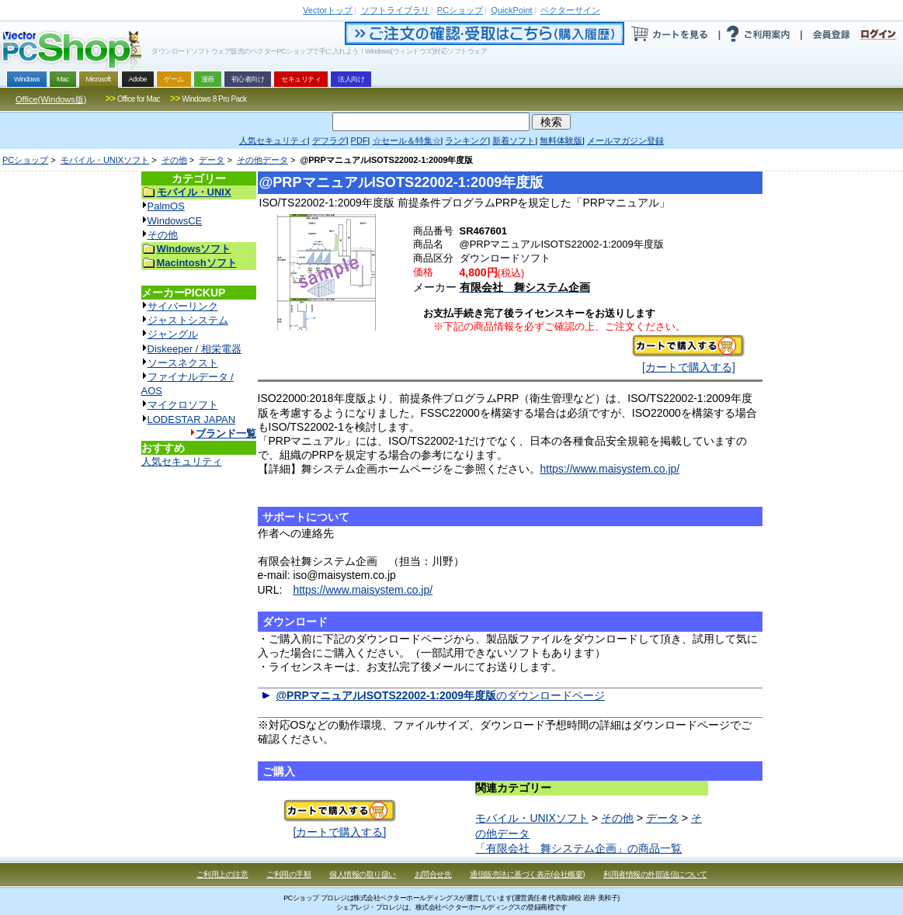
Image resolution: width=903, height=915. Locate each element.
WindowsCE (175, 221)
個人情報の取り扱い (362, 874)
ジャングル (173, 334)
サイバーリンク (183, 306)
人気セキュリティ (181, 461)
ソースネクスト (183, 363)
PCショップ (25, 160)
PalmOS (166, 206)
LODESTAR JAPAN (192, 419)
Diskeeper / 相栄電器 (194, 349)
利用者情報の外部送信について (655, 874)
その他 (174, 160)
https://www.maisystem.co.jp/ (610, 469)
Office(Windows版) (51, 99)
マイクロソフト (183, 405)
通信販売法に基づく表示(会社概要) (527, 874)
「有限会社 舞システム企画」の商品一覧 (578, 848)
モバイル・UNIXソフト (105, 160)
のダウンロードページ (440, 695)
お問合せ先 (433, 874)
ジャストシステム (188, 320)
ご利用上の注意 (222, 874)
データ (211, 160)
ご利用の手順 (288, 874)
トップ (328, 10)
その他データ (262, 160)
